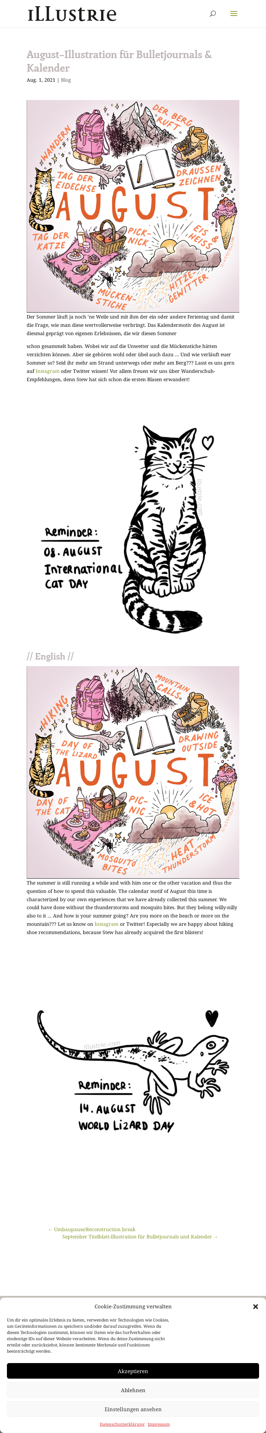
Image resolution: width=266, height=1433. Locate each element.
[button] (255, 1306)
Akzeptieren (133, 1371)
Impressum (159, 1424)
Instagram (48, 371)
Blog (66, 80)
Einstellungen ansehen (133, 1409)
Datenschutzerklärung (122, 1424)
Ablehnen (133, 1390)
